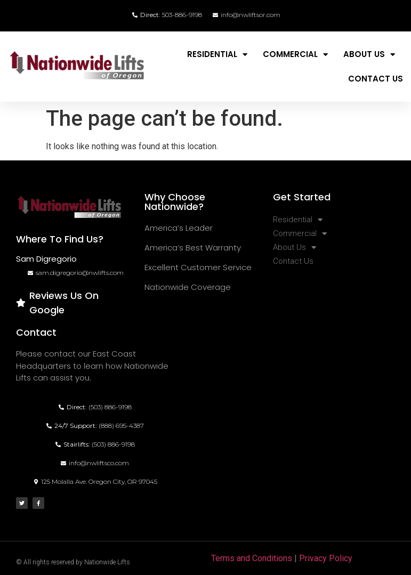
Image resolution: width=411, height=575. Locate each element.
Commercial (295, 54)
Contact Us (375, 78)
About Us (369, 54)
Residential (217, 54)
